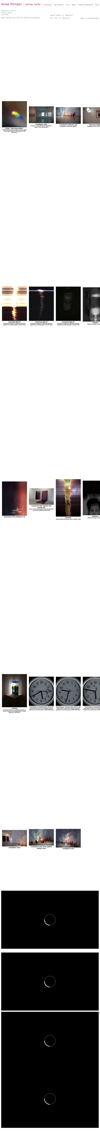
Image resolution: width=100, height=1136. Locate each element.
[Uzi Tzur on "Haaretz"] (60, 18)
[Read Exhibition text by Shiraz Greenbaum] (20, 18)
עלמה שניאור (32, 4)
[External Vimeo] (50, 920)
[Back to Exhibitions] (90, 18)
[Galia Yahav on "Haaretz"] (62, 15)
